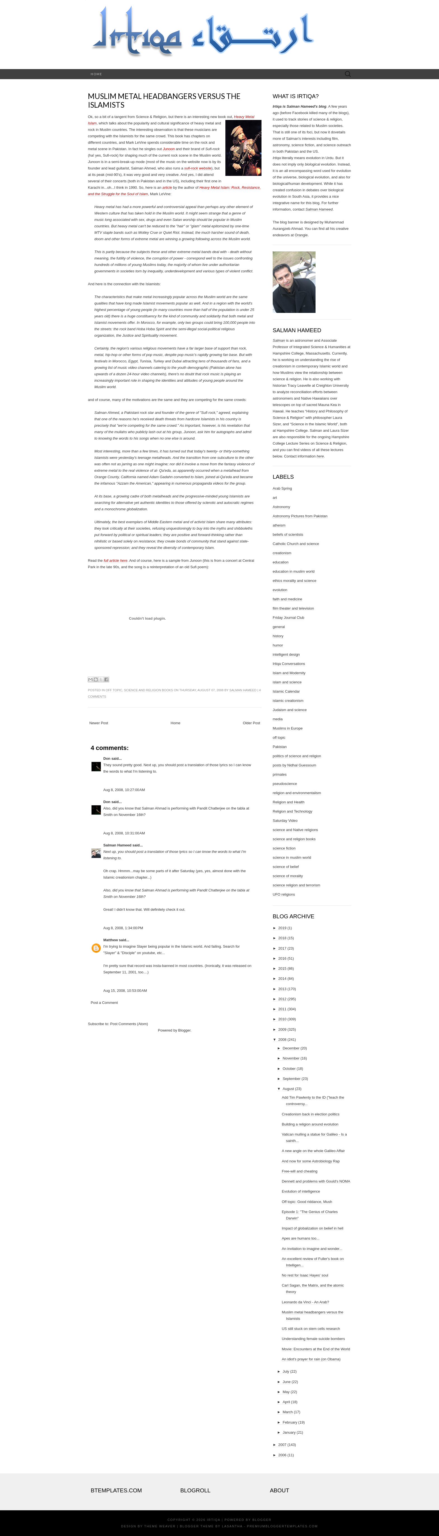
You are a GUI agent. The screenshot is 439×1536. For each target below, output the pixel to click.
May (286, 1392)
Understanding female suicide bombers (313, 1339)
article (167, 187)
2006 (282, 1455)
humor (278, 645)
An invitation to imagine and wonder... (312, 1249)
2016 (282, 958)
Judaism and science (290, 710)
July (286, 1371)
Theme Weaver (160, 1526)
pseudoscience (285, 784)
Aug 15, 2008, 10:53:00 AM (125, 990)
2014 (282, 978)
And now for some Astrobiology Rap (311, 1161)
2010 (282, 1019)
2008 (282, 1039)
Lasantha (232, 1526)
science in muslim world (292, 857)
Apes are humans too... (300, 1238)
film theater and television (293, 608)
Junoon (169, 149)
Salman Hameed (242, 690)
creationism (282, 553)
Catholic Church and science (296, 544)
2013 (282, 989)
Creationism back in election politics (310, 1114)
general (279, 627)
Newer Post (98, 723)
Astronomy (281, 507)
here (320, 456)
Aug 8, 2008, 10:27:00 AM (124, 790)
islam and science (287, 682)
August (288, 1089)
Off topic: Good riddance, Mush (307, 1202)
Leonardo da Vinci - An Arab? (305, 1302)
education (280, 562)
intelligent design (286, 654)
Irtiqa (213, 1519)
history (278, 636)
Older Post (251, 723)
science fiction (284, 848)
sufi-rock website (197, 168)
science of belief (286, 867)
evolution (280, 590)
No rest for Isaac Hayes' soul (305, 1275)
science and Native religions (295, 830)
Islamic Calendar (286, 691)
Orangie (301, 235)
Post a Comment (104, 1003)
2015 (282, 968)
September (292, 1079)
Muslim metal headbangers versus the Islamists (164, 100)
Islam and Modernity (289, 673)
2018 (282, 938)
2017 (282, 948)
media (277, 719)
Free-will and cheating (299, 1171)
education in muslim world (294, 571)
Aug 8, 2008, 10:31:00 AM (124, 833)
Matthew (110, 940)
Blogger (184, 1030)
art (275, 498)
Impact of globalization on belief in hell (312, 1228)
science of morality (288, 876)
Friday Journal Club (288, 617)
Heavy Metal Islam (214, 187)
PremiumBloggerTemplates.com (282, 1526)
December (291, 1048)
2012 (282, 999)
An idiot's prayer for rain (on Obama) (311, 1359)
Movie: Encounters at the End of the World (316, 1349)
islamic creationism (288, 701)
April (286, 1402)
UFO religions (284, 894)
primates (280, 774)
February (290, 1422)
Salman (279, 340)
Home (96, 74)
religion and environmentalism (297, 793)
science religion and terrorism (296, 885)
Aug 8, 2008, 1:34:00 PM (123, 928)
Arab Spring (282, 488)
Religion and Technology (292, 811)
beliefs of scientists (288, 534)
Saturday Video (285, 820)
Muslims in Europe (288, 728)
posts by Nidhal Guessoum (294, 765)
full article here (115, 560)
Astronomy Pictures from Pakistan (300, 516)
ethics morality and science (294, 581)
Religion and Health (288, 802)
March (288, 1412)
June (287, 1382)
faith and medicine (287, 599)
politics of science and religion (297, 756)
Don (106, 758)
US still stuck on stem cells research (311, 1329)
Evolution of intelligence (301, 1191)
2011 (282, 1009)
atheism (279, 525)
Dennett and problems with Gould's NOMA (316, 1181)
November (291, 1058)
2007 (282, 1445)
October (289, 1069)
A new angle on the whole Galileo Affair (313, 1151)
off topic (114, 690)
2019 (282, 928)
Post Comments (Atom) (129, 1024)
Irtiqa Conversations (289, 664)
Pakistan (280, 747)
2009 (282, 1029)
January (289, 1432)
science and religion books (148, 690)
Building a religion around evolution (310, 1124)
